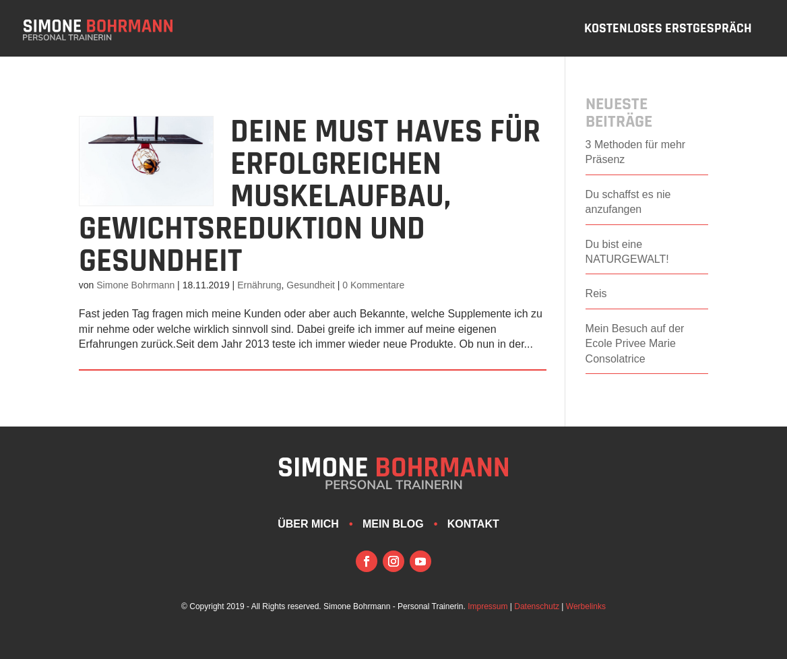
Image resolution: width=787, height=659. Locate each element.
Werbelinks (586, 606)
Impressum (487, 606)
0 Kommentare (373, 285)
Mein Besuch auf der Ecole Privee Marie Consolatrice (635, 344)
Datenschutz (536, 606)
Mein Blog (393, 524)
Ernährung (259, 285)
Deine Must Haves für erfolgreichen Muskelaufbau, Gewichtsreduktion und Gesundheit (309, 196)
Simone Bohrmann (135, 285)
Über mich (308, 524)
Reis (596, 293)
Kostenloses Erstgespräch (668, 30)
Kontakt (473, 524)
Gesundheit (310, 285)
